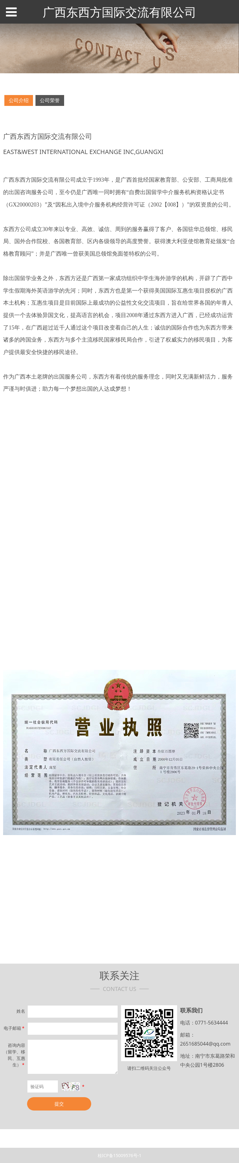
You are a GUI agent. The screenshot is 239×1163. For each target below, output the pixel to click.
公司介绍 (19, 100)
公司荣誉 (50, 100)
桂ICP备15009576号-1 (120, 1155)
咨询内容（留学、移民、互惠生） (14, 1055)
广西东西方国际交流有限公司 (119, 12)
